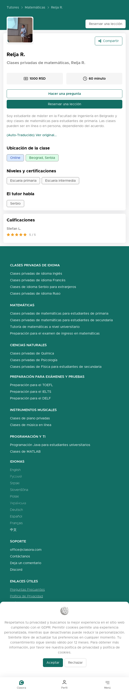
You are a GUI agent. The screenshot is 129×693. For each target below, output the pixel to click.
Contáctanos (20, 556)
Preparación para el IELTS (30, 391)
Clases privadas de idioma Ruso (35, 293)
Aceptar (52, 662)
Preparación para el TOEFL (31, 385)
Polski (14, 496)
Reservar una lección (105, 24)
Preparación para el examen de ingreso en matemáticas (55, 333)
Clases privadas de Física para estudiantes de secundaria (55, 366)
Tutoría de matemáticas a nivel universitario (45, 327)
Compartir (108, 41)
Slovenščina (19, 490)
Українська (18, 503)
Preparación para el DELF (30, 398)
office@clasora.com (25, 549)
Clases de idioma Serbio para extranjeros (43, 287)
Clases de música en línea (30, 425)
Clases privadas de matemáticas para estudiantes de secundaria (61, 320)
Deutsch (16, 509)
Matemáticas (35, 7)
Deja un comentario (25, 563)
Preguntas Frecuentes (27, 589)
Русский (16, 476)
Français (16, 523)
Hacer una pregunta (64, 93)
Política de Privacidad (26, 596)
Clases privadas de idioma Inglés (36, 273)
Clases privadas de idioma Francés (37, 280)
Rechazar (75, 662)
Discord (16, 569)
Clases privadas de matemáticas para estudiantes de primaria (59, 313)
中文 (13, 529)
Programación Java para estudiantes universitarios (50, 445)
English (15, 470)
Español (16, 516)
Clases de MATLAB (25, 451)
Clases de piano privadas (30, 418)
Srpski (14, 483)
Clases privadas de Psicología (33, 360)
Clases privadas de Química (32, 353)
